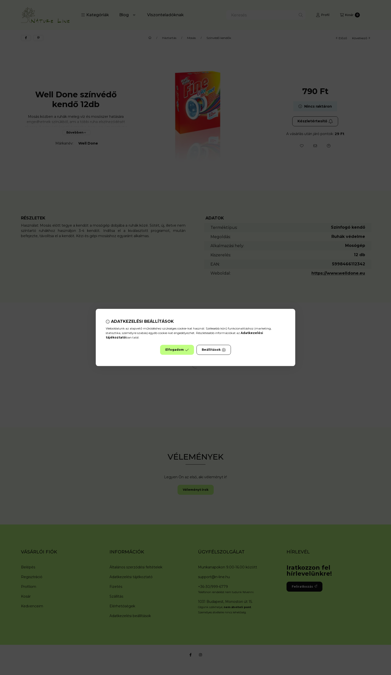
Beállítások (214, 350)
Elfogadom (177, 350)
